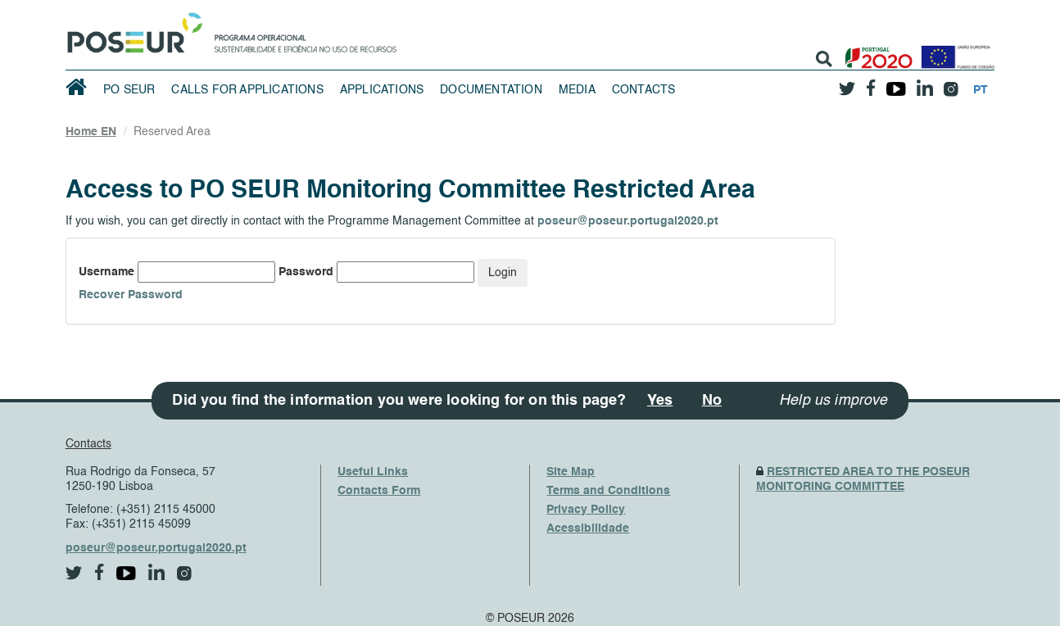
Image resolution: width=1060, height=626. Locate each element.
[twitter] (847, 83)
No (712, 400)
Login (502, 273)
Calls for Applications (247, 90)
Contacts (644, 90)
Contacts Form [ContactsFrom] (378, 491)
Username (106, 272)
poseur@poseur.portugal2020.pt (627, 221)
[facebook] (871, 83)
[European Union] (954, 51)
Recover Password (131, 295)
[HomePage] (132, 28)
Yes (660, 400)
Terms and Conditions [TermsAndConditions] (608, 491)
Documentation (491, 90)
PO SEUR (129, 90)
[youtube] (896, 83)
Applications (382, 90)
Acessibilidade (587, 528)
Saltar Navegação (447, 8)
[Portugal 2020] (875, 51)
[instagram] (950, 83)
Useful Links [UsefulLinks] (372, 472)
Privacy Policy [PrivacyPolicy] (585, 509)
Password (306, 272)
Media (577, 90)
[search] (824, 59)
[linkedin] (924, 83)
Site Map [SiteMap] (570, 472)
